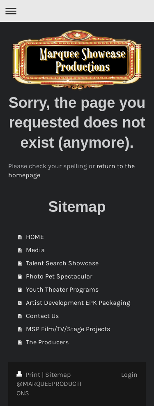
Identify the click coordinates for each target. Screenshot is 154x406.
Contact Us (42, 316)
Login (129, 374)
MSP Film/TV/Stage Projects (68, 329)
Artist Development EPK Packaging (78, 302)
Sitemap (58, 374)
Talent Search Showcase (62, 263)
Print (29, 374)
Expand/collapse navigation (77, 11)
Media (35, 250)
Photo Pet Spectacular (59, 276)
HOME (35, 237)
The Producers (47, 342)
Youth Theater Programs (62, 289)
